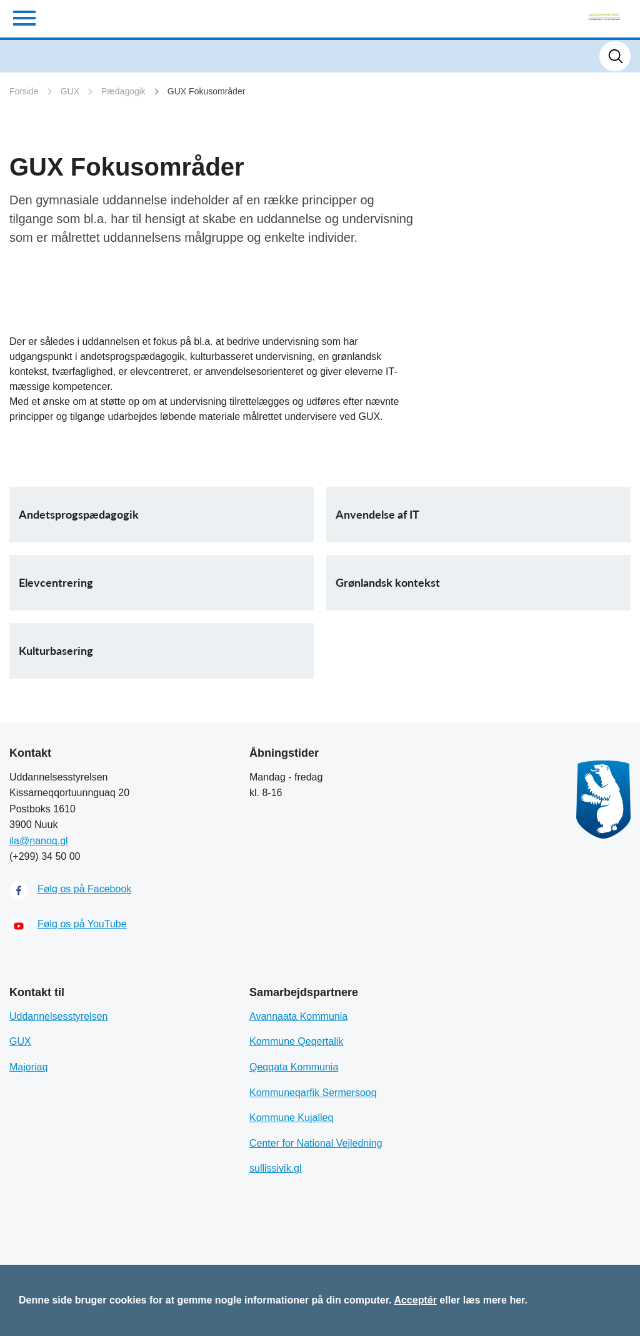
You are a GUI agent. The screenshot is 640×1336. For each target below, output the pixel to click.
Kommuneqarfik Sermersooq (313, 1092)
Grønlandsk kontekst (388, 582)
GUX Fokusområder (206, 91)
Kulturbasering (56, 650)
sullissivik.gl (275, 1168)
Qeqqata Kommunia (293, 1067)
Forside (24, 91)
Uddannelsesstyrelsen (58, 1016)
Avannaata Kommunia (298, 1016)
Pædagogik (123, 91)
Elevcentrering (56, 582)
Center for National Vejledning (315, 1143)
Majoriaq (28, 1067)
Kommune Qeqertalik (296, 1041)
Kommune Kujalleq (291, 1117)
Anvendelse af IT (377, 514)
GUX (70, 91)
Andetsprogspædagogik (79, 514)
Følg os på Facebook (84, 889)
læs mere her (494, 1300)
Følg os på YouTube (82, 924)
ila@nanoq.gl (38, 840)
